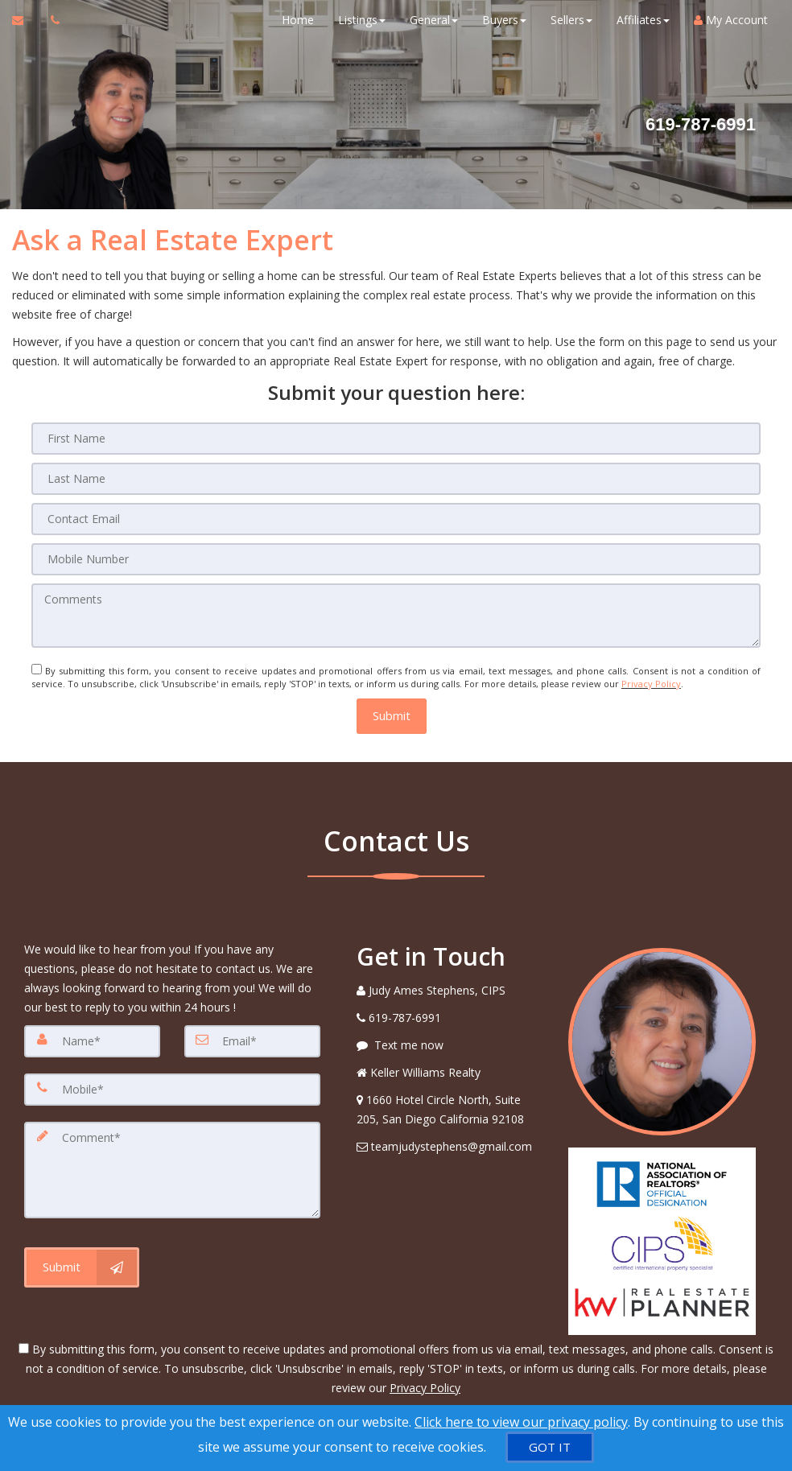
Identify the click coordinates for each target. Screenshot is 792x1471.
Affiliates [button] (643, 19)
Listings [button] (362, 19)
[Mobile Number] (396, 559)
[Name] (92, 1040)
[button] (392, 715)
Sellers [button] (571, 19)
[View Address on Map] (450, 1109)
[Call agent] (51, 20)
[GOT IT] (549, 1447)
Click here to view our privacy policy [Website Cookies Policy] (521, 1422)
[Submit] (81, 1266)
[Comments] (396, 615)
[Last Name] (396, 479)
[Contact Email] (396, 519)
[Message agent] (450, 1044)
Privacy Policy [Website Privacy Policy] (651, 684)
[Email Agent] (25, 20)
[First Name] (396, 438)
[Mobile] (172, 1089)
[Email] (252, 1040)
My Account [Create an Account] (731, 19)
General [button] (434, 19)
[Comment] (172, 1169)
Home (298, 19)
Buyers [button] (504, 19)
